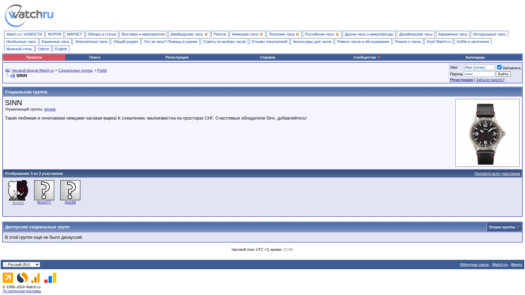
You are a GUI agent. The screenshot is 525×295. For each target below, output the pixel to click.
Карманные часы (452, 34)
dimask (50, 109)
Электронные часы (91, 42)
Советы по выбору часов (224, 42)
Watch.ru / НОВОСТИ (24, 34)
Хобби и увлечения (472, 42)
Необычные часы (21, 42)
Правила (34, 57)
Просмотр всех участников (497, 173)
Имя (453, 67)
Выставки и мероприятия (143, 34)
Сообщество (367, 57)
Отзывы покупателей (269, 42)
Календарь (475, 57)
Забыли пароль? (490, 80)
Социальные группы (75, 70)
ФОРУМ (54, 34)
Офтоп (43, 49)
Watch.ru (500, 265)
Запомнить (509, 68)
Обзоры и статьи (102, 34)
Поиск (94, 57)
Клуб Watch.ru (439, 42)
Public (102, 70)
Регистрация (177, 57)
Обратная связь (474, 265)
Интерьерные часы (489, 34)
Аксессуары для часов (312, 42)
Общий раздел (125, 42)
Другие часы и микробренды (369, 34)
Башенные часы (56, 42)
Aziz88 (70, 202)
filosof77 (44, 202)
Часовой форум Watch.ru (32, 70)
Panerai (220, 34)
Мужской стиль (19, 49)
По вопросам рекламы (22, 291)
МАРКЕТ (74, 34)
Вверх (516, 265)
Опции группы (502, 227)
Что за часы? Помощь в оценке (171, 42)
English (61, 49)
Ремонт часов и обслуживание (363, 42)
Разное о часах (408, 42)
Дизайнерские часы (416, 34)
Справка (268, 57)
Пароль (456, 74)
